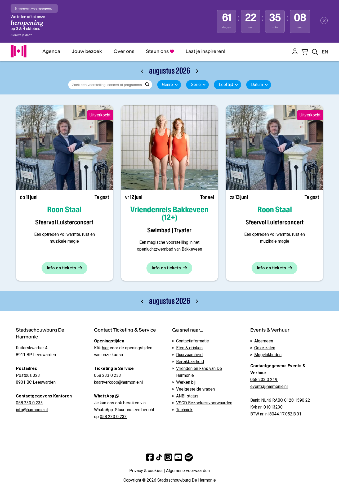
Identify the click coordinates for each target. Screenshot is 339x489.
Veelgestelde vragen (195, 389)
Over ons (124, 51)
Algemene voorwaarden (188, 470)
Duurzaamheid (189, 354)
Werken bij (185, 382)
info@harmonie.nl (32, 409)
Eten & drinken (189, 347)
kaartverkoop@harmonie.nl (118, 382)
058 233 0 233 (29, 402)
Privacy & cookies (146, 470)
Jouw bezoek (87, 51)
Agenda (51, 51)
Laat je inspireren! (205, 51)
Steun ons (160, 51)
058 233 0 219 (264, 379)
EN (325, 52)
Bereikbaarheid (190, 361)
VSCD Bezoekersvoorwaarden (204, 402)
